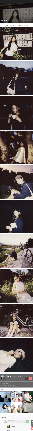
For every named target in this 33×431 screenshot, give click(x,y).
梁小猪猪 (8, 376)
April (12, 424)
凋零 (12, 430)
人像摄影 (7, 383)
